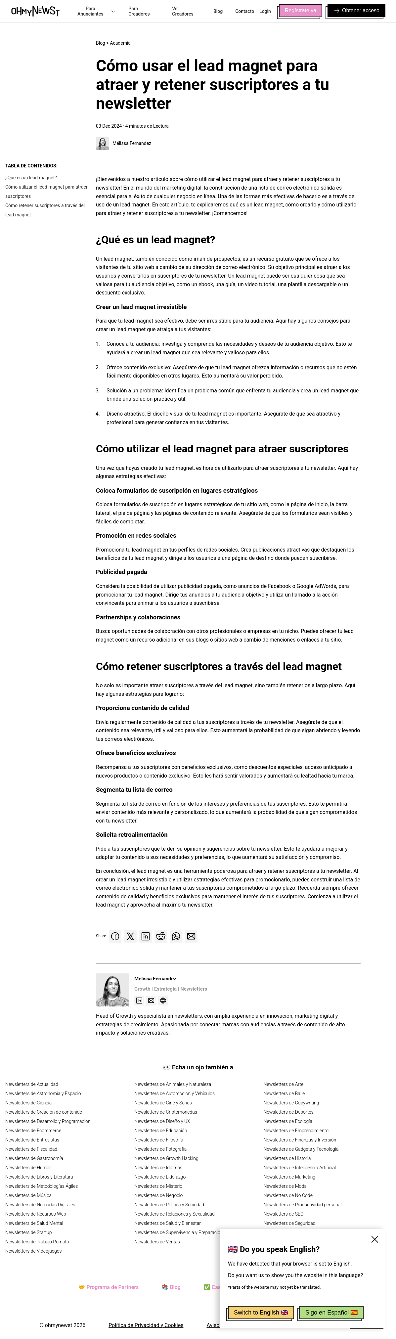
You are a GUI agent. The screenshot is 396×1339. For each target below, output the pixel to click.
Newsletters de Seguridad (290, 1223)
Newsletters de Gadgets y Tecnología (301, 1149)
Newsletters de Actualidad (31, 1084)
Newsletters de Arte (284, 1084)
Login (265, 11)
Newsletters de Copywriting (291, 1102)
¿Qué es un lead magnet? (31, 177)
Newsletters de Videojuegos (33, 1251)
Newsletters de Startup (28, 1232)
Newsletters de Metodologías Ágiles (41, 1186)
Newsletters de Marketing (290, 1177)
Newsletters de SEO (284, 1214)
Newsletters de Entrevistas (32, 1139)
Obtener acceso (356, 10)
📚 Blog (171, 1287)
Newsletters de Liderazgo (160, 1177)
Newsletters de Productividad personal (303, 1204)
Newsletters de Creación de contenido (43, 1112)
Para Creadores (139, 11)
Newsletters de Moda (285, 1186)
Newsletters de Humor (28, 1167)
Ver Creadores (182, 11)
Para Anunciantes (96, 11)
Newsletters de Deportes (289, 1112)
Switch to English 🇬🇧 (261, 1312)
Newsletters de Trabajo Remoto (37, 1241)
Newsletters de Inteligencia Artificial (300, 1167)
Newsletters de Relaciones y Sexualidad (174, 1214)
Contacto (244, 11)
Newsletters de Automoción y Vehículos (174, 1093)
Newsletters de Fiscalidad (31, 1149)
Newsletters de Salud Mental (34, 1223)
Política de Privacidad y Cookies (146, 1325)
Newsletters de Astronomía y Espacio (43, 1093)
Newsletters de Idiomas (158, 1167)
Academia (120, 43)
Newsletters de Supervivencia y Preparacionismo (183, 1232)
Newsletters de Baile (284, 1093)
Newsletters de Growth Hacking (166, 1158)
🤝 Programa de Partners (108, 1287)
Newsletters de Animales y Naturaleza (172, 1084)
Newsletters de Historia (287, 1158)
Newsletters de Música (28, 1195)
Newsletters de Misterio (158, 1186)
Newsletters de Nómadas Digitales (40, 1204)
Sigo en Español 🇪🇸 (331, 1312)
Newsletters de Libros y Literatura (39, 1177)
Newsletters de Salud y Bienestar (167, 1223)
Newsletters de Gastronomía (34, 1158)
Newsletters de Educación (160, 1130)
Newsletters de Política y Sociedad (169, 1204)
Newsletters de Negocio (158, 1195)
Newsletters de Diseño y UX (162, 1121)
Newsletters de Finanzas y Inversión (300, 1139)
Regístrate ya (300, 10)
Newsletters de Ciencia (28, 1102)
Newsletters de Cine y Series (163, 1102)
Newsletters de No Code (288, 1195)
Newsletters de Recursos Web (35, 1214)
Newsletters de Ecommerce (33, 1130)
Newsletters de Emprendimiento (296, 1130)
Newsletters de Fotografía (160, 1149)
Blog (218, 11)
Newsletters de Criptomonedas (165, 1112)
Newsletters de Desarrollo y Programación (47, 1121)
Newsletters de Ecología (288, 1121)
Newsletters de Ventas (157, 1241)
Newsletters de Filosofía (158, 1139)
